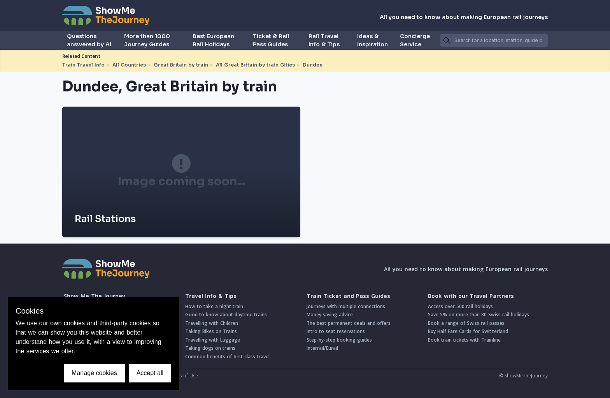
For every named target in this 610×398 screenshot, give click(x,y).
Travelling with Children (211, 323)
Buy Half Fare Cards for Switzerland (468, 331)
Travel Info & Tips (211, 296)
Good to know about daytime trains (226, 314)
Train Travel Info (83, 65)
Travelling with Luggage (212, 340)
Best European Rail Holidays (213, 40)
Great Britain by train (181, 65)
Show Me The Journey (94, 296)
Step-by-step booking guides (339, 340)
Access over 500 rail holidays (460, 306)
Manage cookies (94, 373)
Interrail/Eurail (322, 348)
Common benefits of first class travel (227, 356)
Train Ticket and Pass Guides (348, 296)
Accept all (150, 373)
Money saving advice (330, 314)
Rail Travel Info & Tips (324, 40)
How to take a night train (214, 306)
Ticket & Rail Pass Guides (271, 40)
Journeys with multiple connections (346, 306)
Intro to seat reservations (336, 331)
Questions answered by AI (89, 40)
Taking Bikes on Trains (211, 331)
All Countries (129, 65)
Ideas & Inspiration (372, 40)
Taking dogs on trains (210, 348)
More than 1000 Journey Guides (147, 40)
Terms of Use (183, 375)
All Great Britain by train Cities (255, 65)
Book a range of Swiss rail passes (466, 323)
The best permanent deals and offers (349, 323)
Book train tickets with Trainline (464, 340)
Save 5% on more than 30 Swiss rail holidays (478, 314)
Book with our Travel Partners (471, 296)
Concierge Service (415, 40)
